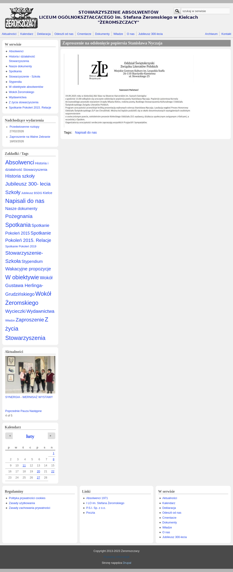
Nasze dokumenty (20, 66)
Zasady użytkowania (22, 503)
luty (30, 436)
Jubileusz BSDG (31, 193)
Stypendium (32, 261)
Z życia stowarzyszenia (23, 102)
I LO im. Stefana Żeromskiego (105, 503)
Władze (118, 34)
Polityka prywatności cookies (27, 498)
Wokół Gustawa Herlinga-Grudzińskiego (29, 286)
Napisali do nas (24, 201)
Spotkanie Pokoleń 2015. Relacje (30, 107)
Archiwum (211, 34)
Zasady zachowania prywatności (29, 508)
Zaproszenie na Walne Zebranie (30, 136)
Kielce (47, 193)
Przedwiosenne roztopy (24, 126)
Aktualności (9, 34)
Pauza (24, 411)
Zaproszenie (30, 320)
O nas (130, 34)
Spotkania (15, 71)
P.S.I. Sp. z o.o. (96, 508)
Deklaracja (44, 34)
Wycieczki (15, 311)
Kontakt (226, 34)
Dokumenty (102, 34)
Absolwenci (16, 51)
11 (24, 465)
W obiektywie (22, 277)
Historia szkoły (20, 176)
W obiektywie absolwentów (26, 86)
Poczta (90, 512)
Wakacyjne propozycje (28, 268)
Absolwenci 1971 (97, 498)
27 (38, 477)
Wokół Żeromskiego (21, 92)
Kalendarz (26, 34)
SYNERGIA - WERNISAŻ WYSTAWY (29, 397)
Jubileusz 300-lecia (150, 34)
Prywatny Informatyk (116, 557)
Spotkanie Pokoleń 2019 (20, 246)
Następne (35, 411)
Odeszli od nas (63, 34)
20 (38, 471)
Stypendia (15, 81)
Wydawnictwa (17, 97)
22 (52, 471)
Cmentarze (84, 34)
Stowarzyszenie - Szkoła (24, 76)
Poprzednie (12, 411)
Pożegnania (19, 216)
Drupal (127, 562)
